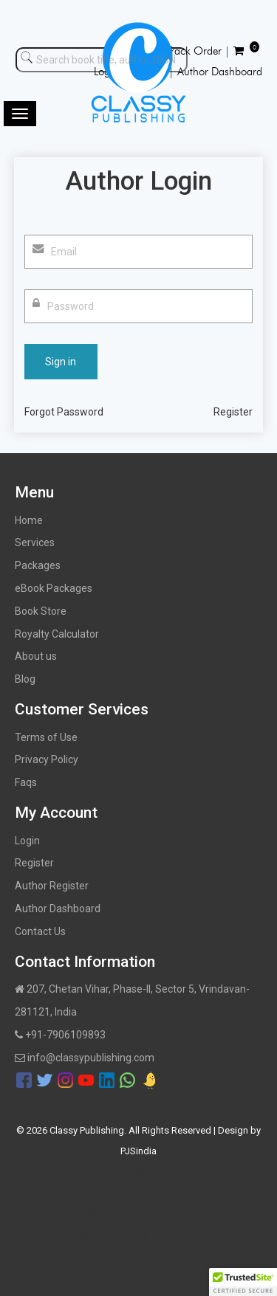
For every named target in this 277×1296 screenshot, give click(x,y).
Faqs (26, 782)
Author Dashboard (57, 908)
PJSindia (138, 1151)
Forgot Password (63, 412)
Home (29, 520)
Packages (38, 565)
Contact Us (40, 931)
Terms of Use (46, 737)
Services (35, 542)
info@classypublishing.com (84, 1058)
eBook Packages (53, 588)
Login (27, 841)
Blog (25, 679)
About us (36, 656)
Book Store (40, 611)
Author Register (52, 886)
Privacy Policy (46, 759)
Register (233, 412)
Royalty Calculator (57, 634)
